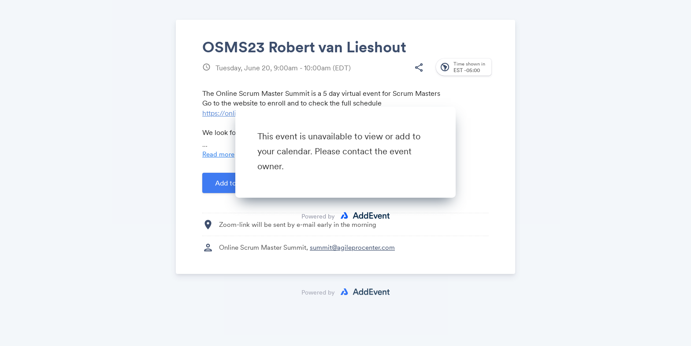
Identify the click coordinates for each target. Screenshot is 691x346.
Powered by (318, 216)
